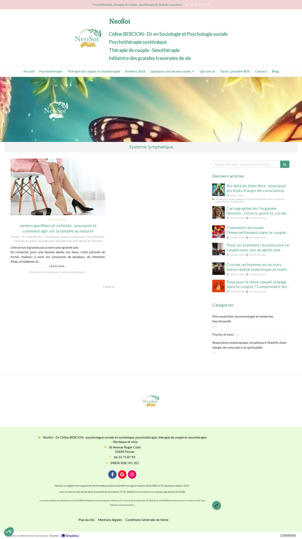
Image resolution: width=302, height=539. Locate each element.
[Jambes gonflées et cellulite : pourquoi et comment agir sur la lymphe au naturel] (57, 186)
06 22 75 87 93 (124, 457)
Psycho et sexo (223, 334)
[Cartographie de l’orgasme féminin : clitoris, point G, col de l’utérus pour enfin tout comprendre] (218, 212)
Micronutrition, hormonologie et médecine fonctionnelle (242, 318)
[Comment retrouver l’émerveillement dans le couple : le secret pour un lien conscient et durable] (218, 231)
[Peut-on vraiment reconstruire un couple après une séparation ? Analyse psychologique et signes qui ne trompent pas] (218, 249)
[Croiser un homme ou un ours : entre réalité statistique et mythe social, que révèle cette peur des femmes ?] (218, 268)
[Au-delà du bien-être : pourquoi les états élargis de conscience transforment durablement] (218, 189)
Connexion (288, 535)
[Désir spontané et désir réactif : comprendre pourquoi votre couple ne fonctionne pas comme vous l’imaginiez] (218, 286)
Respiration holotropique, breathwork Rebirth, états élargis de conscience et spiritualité (249, 344)
